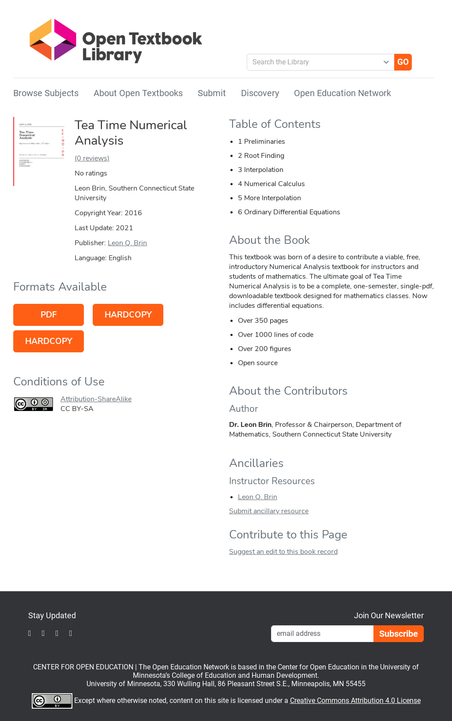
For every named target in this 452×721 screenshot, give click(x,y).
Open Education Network (342, 93)
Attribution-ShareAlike (96, 399)
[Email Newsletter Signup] (322, 633)
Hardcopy (128, 315)
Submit (212, 93)
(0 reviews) (92, 158)
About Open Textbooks (138, 93)
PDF (49, 315)
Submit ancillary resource (269, 511)
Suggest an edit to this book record (283, 552)
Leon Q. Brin (127, 243)
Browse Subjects (46, 93)
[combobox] (317, 62)
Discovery (260, 93)
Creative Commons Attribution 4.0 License (355, 700)
